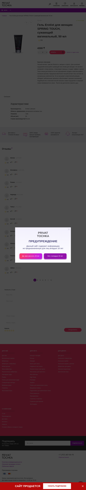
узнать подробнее (57, 486)
